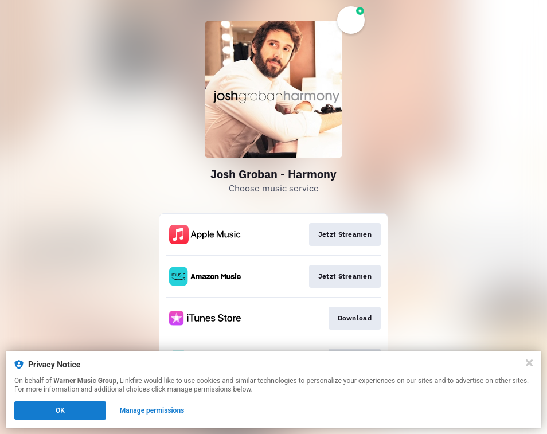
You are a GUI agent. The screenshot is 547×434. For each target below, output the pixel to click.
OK (60, 410)
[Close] (529, 363)
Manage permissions (152, 410)
